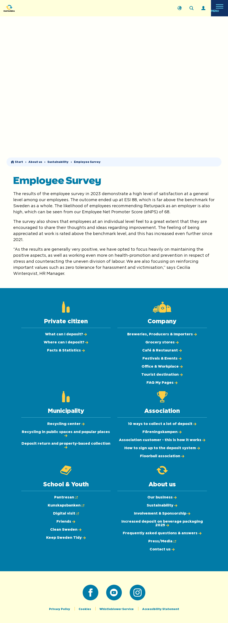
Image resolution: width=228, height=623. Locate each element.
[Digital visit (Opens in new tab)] (66, 513)
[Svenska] (179, 8)
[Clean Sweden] (66, 529)
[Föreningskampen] (162, 432)
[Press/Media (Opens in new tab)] (162, 541)
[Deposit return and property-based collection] (66, 445)
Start (19, 162)
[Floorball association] (162, 456)
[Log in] (203, 8)
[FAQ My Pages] (162, 382)
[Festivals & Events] (162, 358)
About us (35, 162)
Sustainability (58, 162)
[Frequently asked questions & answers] (162, 533)
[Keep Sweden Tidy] (66, 537)
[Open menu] (219, 8)
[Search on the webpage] (191, 8)
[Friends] (65, 521)
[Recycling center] (66, 424)
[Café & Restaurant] (162, 350)
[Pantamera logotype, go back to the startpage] (26, 8)
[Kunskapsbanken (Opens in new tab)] (66, 505)
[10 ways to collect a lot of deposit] (162, 424)
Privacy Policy (60, 609)
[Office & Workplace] (162, 366)
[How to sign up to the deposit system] (162, 448)
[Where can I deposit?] (66, 342)
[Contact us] (162, 549)
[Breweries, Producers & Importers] (162, 334)
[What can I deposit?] (66, 334)
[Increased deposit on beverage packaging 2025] (162, 523)
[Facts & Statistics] (66, 350)
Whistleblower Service (116, 609)
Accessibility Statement (160, 609)
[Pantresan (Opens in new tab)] (66, 497)
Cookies (85, 609)
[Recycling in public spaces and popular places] (66, 433)
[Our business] (162, 497)
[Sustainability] (162, 505)
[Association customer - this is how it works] (162, 440)
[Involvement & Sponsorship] (162, 513)
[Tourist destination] (162, 374)
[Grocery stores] (162, 342)
